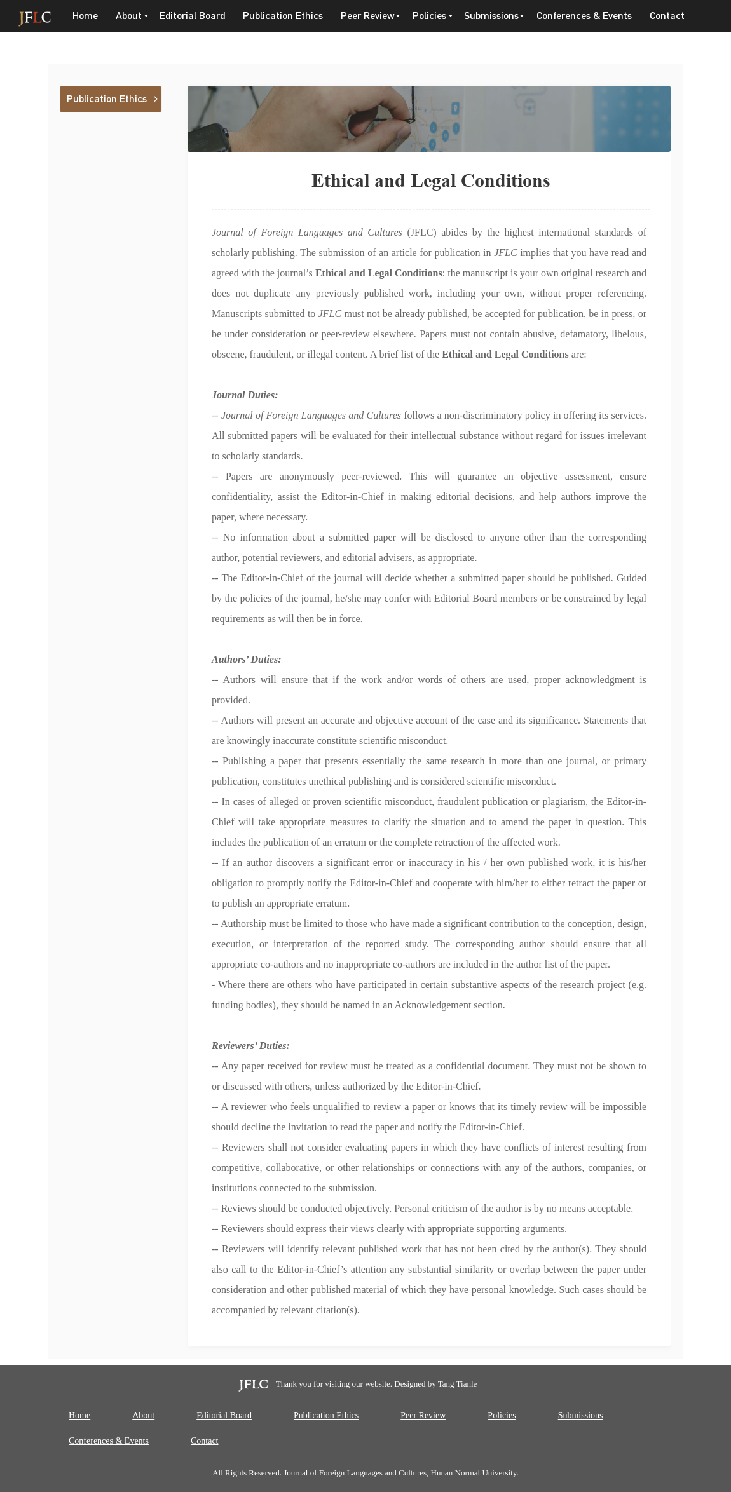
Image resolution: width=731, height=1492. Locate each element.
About (129, 16)
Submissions (491, 16)
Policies (429, 16)
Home (85, 16)
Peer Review (368, 16)
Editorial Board (192, 16)
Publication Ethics (283, 16)
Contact (667, 16)
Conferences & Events (584, 16)
